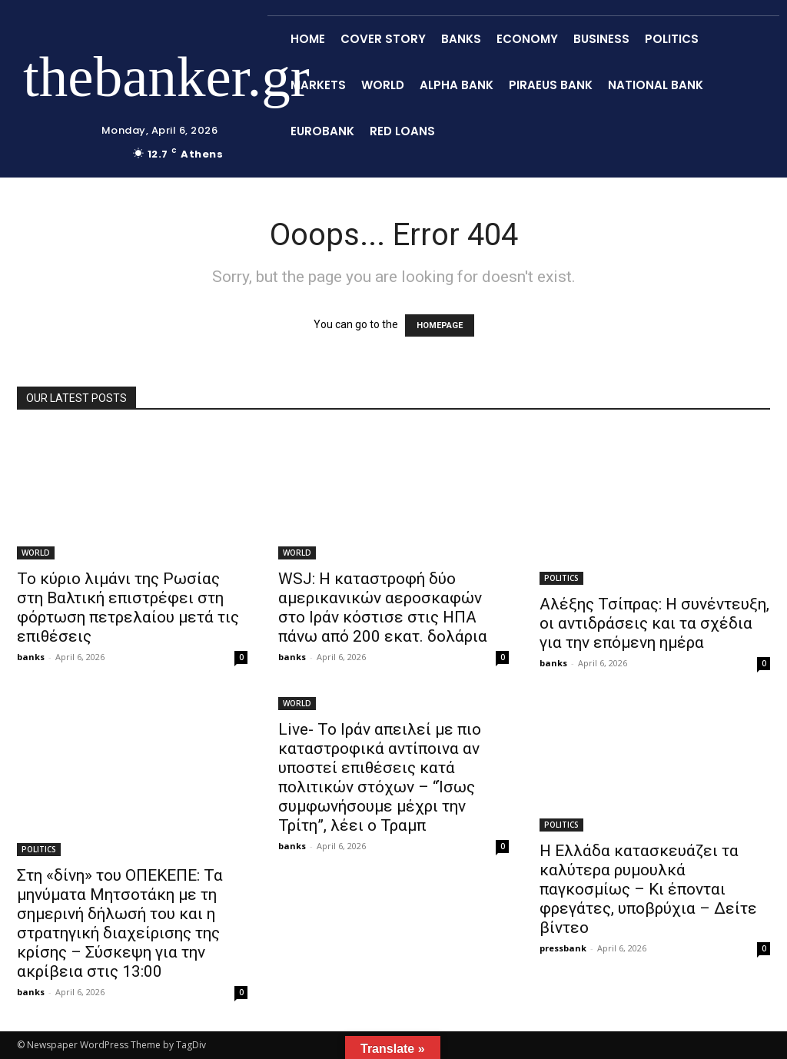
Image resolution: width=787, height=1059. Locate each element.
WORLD (36, 552)
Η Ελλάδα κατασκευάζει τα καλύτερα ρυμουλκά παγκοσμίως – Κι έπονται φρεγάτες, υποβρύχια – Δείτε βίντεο (648, 889)
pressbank (563, 948)
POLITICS (561, 578)
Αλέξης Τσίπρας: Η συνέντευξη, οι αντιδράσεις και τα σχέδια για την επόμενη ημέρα (654, 623)
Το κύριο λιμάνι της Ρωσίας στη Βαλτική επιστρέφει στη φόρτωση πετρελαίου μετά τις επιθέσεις (128, 607)
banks (31, 656)
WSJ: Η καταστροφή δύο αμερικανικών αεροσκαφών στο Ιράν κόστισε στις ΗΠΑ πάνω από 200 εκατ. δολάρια (382, 607)
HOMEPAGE (440, 325)
